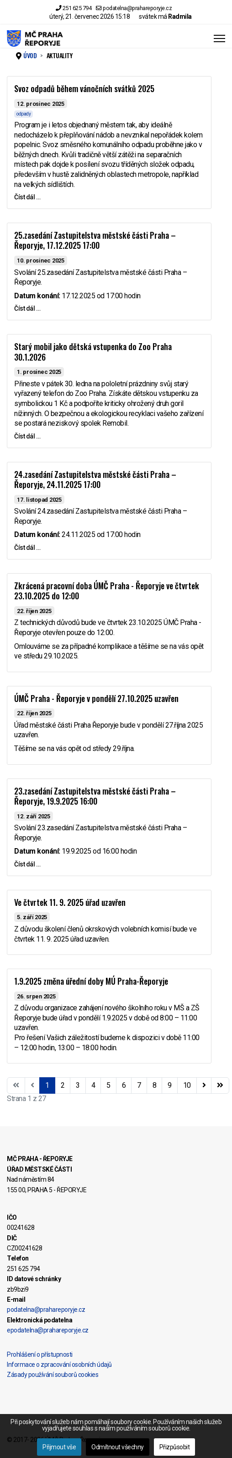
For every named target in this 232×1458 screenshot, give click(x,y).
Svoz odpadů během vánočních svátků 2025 (84, 88)
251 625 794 (77, 8)
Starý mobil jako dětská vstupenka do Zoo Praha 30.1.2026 (93, 351)
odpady (23, 113)
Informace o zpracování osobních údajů (59, 1364)
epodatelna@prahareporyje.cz (48, 1330)
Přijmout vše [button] (59, 1447)
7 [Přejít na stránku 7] (139, 1085)
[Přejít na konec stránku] (220, 1085)
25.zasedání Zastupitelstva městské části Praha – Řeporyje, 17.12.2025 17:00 (95, 240)
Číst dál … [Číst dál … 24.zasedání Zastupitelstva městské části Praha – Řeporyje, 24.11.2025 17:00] (27, 547)
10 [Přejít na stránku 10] (187, 1085)
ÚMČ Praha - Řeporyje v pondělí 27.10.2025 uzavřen (96, 698)
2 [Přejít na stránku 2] (63, 1085)
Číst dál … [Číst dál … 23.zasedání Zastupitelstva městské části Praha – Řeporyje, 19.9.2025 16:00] (27, 864)
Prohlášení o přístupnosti (40, 1354)
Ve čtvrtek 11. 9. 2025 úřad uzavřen (70, 902)
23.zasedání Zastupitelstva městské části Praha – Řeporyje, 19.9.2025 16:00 (95, 796)
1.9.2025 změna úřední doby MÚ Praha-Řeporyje (91, 981)
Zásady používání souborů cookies (52, 1374)
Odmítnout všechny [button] (117, 1447)
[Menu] (219, 38)
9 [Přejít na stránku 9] (170, 1085)
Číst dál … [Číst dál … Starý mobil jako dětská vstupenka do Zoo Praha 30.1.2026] (27, 436)
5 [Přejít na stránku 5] (108, 1085)
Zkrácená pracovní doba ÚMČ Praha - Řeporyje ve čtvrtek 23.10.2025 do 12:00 (106, 591)
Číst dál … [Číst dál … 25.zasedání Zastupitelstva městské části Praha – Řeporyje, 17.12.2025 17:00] (27, 308)
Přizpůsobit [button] (174, 1447)
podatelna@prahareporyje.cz (137, 8)
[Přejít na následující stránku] (204, 1085)
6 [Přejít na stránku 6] (124, 1085)
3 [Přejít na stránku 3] (78, 1085)
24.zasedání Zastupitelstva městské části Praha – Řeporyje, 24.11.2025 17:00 (95, 479)
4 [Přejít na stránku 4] (93, 1085)
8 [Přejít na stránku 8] (155, 1085)
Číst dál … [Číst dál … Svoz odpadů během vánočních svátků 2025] (27, 197)
